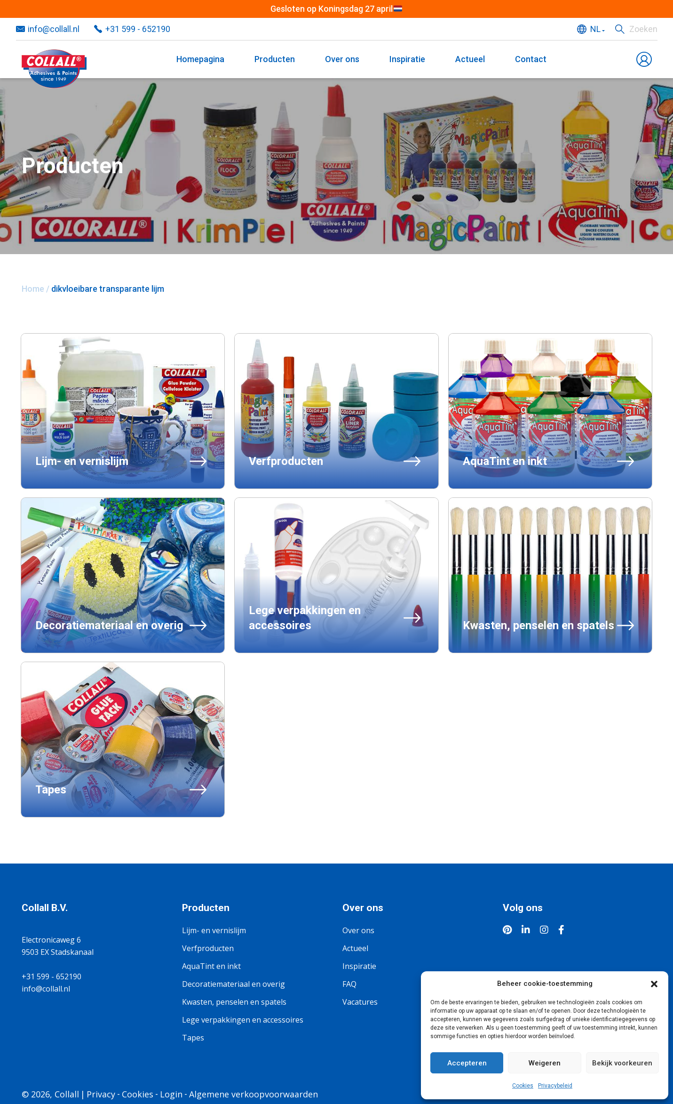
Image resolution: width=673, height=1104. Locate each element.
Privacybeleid (555, 1085)
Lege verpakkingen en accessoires (242, 1020)
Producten (274, 59)
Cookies (522, 1085)
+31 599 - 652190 (137, 29)
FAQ (349, 984)
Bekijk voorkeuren (622, 1063)
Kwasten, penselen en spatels (234, 1002)
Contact (530, 59)
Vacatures (360, 1002)
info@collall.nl (53, 29)
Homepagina (200, 59)
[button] (654, 983)
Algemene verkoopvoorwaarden (253, 1094)
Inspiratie (407, 59)
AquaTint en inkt (211, 966)
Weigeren (545, 1063)
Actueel (470, 59)
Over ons (342, 59)
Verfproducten (208, 948)
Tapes (193, 1037)
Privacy (101, 1094)
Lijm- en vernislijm (214, 930)
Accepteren (467, 1063)
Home (33, 289)
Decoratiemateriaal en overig (233, 984)
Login (171, 1094)
